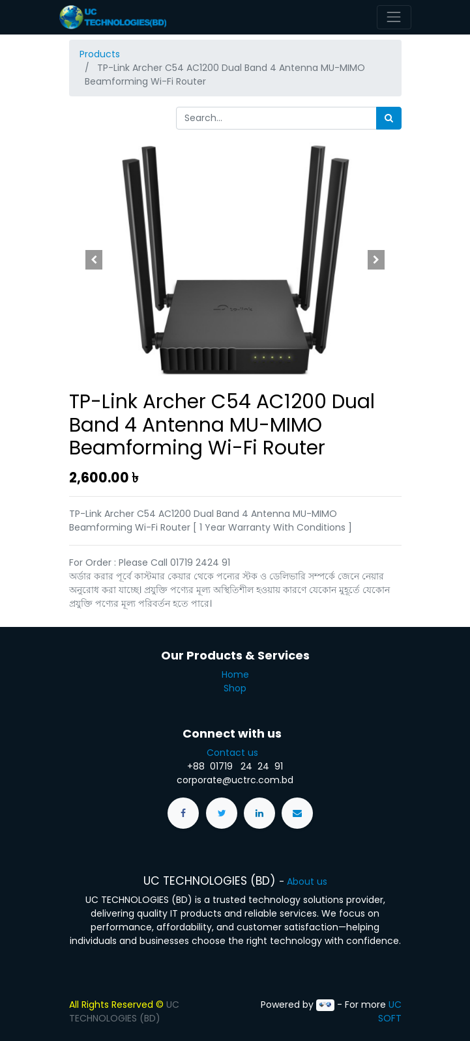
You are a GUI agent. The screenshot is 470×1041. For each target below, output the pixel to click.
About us (307, 881)
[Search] (389, 118)
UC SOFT (390, 1011)
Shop (235, 688)
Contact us (235, 752)
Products (100, 54)
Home (235, 674)
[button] (94, 260)
